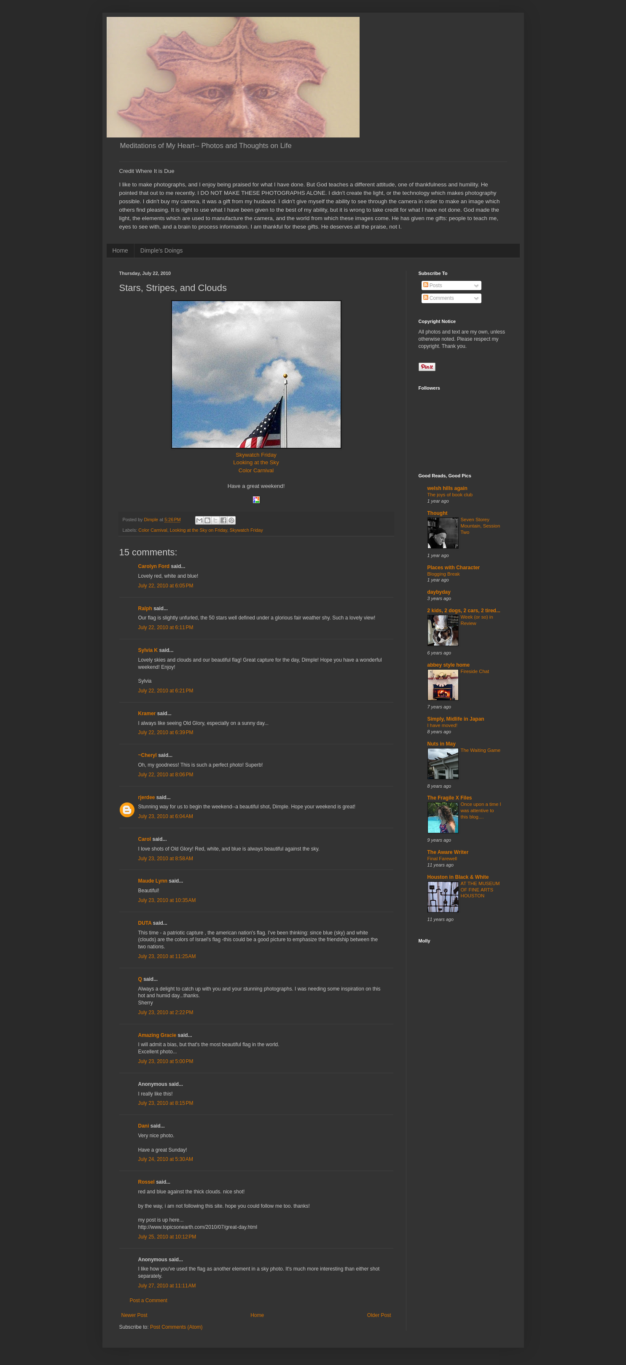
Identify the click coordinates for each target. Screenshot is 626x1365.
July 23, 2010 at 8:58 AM (165, 859)
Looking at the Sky (256, 462)
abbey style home (448, 665)
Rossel (146, 1182)
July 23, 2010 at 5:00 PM (165, 1061)
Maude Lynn (153, 881)
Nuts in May (441, 744)
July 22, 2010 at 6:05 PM (165, 586)
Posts (432, 285)
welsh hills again (447, 488)
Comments (438, 298)
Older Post (379, 1315)
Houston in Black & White (458, 877)
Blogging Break (443, 573)
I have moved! (442, 725)
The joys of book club (450, 494)
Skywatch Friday (256, 455)
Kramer (147, 713)
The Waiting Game (481, 750)
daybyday (439, 592)
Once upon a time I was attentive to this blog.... (481, 810)
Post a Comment (148, 1300)
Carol (144, 839)
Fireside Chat (475, 671)
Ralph (145, 608)
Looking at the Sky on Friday (198, 530)
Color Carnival (256, 470)
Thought (437, 513)
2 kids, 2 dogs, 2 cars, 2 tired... (463, 611)
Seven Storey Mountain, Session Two (480, 526)
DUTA (145, 923)
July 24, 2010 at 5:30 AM (165, 1159)
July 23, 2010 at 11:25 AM (167, 956)
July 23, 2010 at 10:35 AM (167, 900)
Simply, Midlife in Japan (455, 719)
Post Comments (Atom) (176, 1327)
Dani (143, 1126)
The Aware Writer (448, 852)
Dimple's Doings (161, 250)
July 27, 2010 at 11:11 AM (167, 1286)
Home (120, 250)
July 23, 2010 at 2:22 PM (165, 1012)
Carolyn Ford (154, 566)
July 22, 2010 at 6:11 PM (165, 627)
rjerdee (146, 797)
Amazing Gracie (157, 1035)
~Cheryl (147, 755)
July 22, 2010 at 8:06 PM (165, 775)
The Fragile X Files (449, 798)
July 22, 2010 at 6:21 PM (165, 691)
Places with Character (453, 568)
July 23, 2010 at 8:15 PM (165, 1103)
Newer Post (134, 1315)
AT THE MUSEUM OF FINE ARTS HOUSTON (480, 890)
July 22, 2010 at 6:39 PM (165, 732)
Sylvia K (148, 650)
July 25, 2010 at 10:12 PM (167, 1237)
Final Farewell (442, 858)
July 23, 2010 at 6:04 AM (165, 816)
